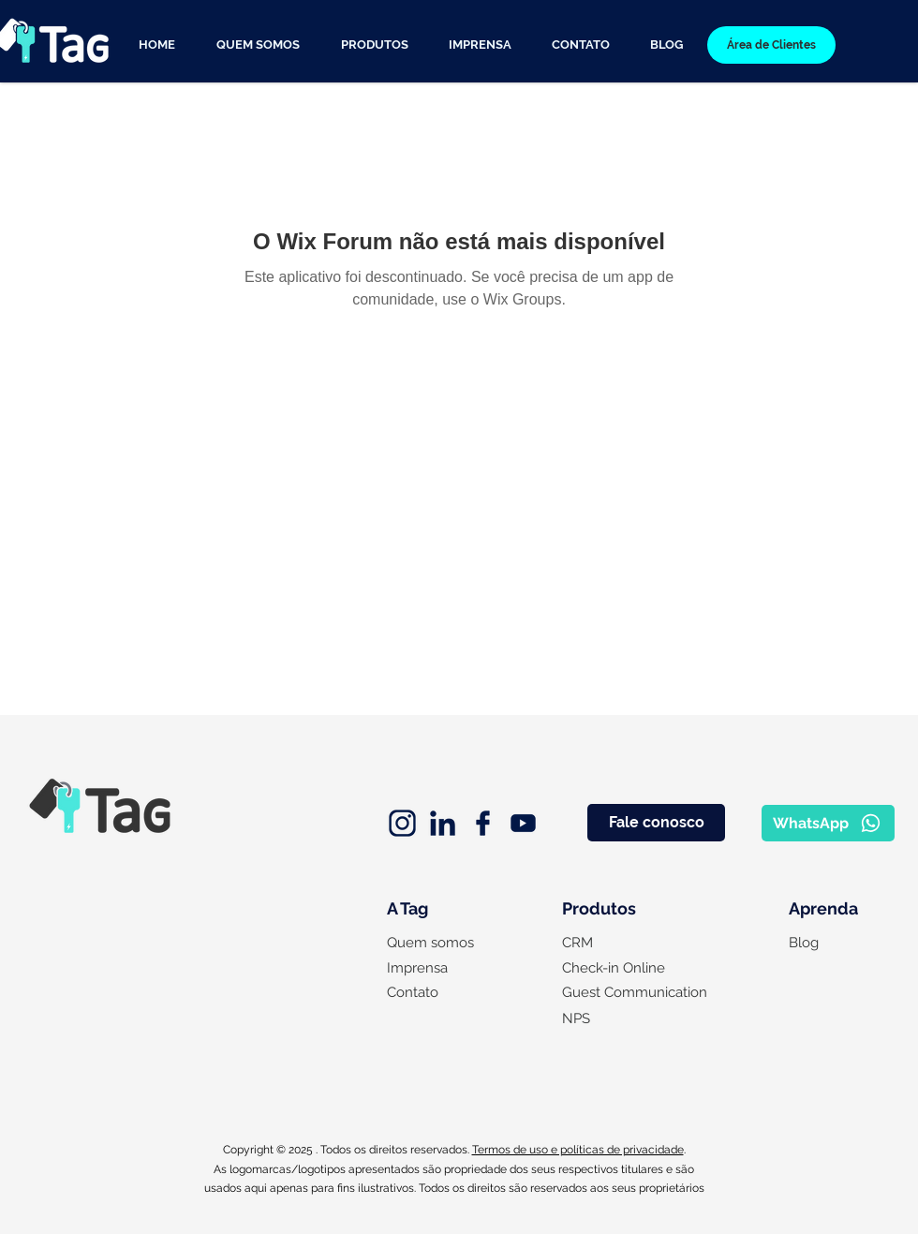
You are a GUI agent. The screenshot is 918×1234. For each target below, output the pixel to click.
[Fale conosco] (656, 822)
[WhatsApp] (828, 823)
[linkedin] (442, 823)
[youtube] (523, 823)
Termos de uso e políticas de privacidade (578, 1149)
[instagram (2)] (402, 823)
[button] (374, 45)
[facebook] (482, 823)
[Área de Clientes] (771, 45)
